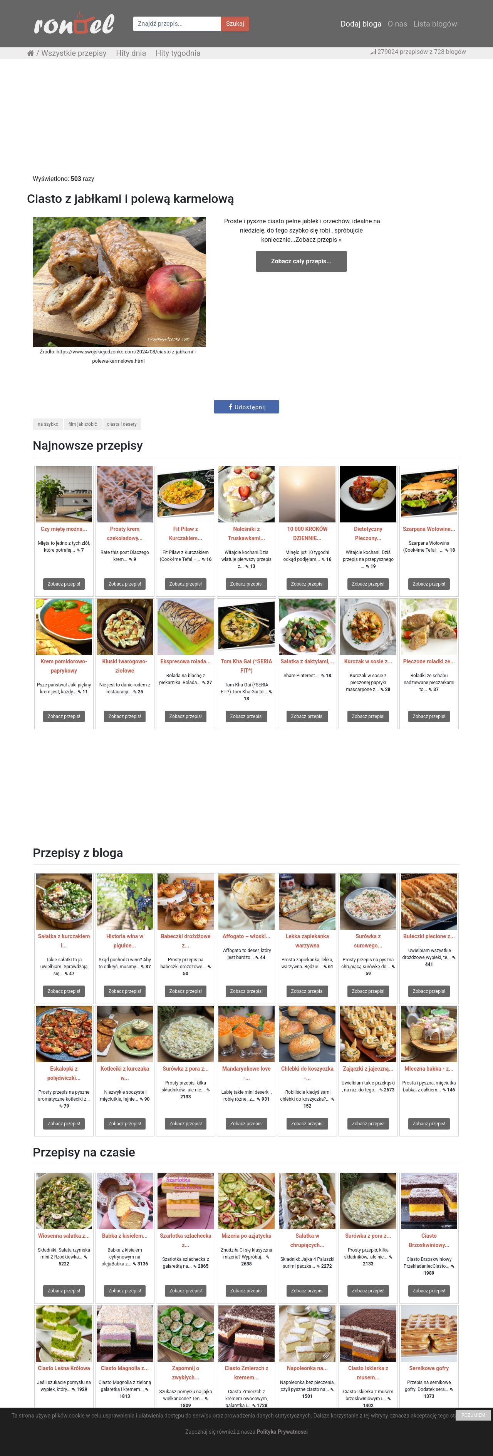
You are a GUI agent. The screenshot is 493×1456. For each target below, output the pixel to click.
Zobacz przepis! (64, 584)
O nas (397, 23)
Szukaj (235, 23)
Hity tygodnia (178, 53)
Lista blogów (435, 23)
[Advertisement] (246, 120)
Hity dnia (131, 53)
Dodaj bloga (360, 23)
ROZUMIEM (473, 1415)
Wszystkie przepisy (73, 53)
